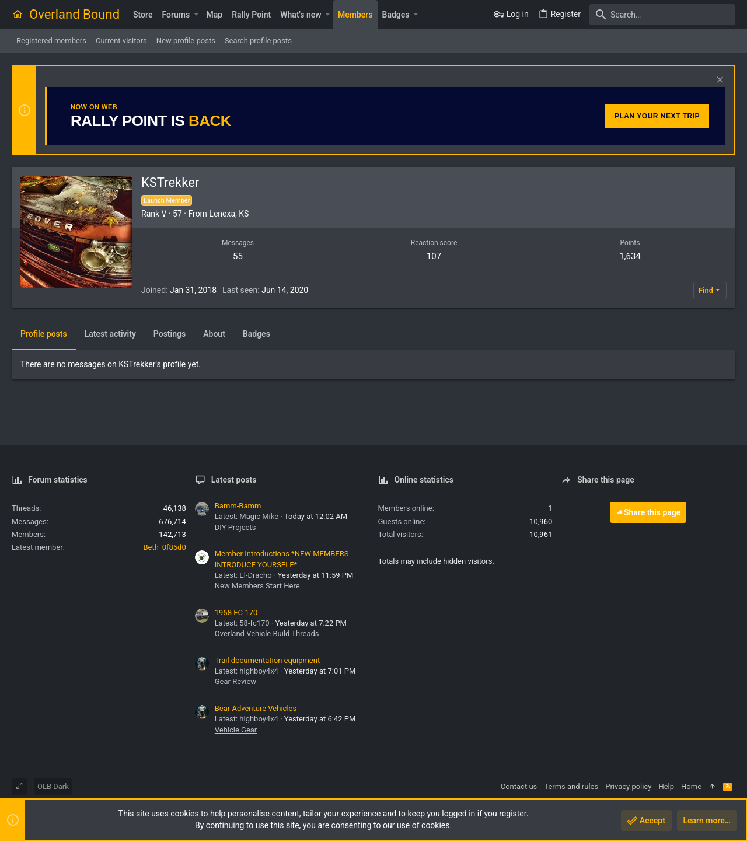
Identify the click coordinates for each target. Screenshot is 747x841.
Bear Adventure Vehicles (255, 708)
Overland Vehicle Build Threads (267, 633)
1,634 (630, 256)
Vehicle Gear (236, 729)
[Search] (662, 14)
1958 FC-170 (236, 612)
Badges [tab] (256, 334)
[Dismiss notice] (718, 81)
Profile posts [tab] (43, 334)
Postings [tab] (169, 334)
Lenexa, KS (229, 213)
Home (691, 786)
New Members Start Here (257, 585)
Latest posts (234, 479)
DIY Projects (235, 527)
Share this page (648, 512)
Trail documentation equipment (267, 660)
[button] (195, 14)
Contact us (519, 786)
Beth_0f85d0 (164, 547)
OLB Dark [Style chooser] (53, 786)
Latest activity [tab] (110, 334)
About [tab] (214, 334)
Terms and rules (571, 786)
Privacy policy (628, 786)
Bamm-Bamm (238, 505)
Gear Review (235, 681)
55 (238, 256)
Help (666, 786)
